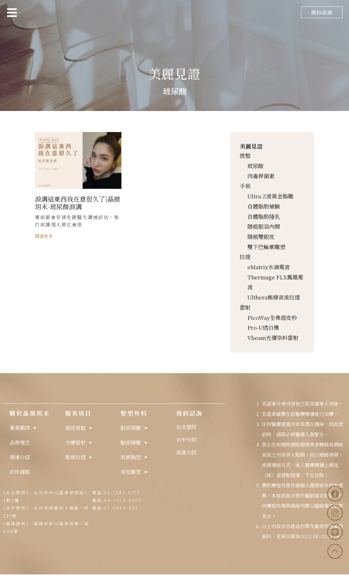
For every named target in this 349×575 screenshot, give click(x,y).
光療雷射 (78, 442)
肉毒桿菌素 (261, 176)
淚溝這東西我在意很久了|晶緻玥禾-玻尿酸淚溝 (77, 202)
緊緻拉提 (78, 457)
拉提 (245, 257)
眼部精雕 (133, 428)
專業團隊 (23, 428)
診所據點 (20, 471)
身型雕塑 (133, 472)
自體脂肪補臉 (263, 206)
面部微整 (78, 428)
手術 (245, 186)
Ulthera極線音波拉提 (273, 297)
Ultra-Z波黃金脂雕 (270, 196)
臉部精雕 (133, 442)
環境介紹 (20, 457)
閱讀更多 (44, 236)
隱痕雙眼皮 (261, 236)
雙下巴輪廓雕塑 (266, 247)
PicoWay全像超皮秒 (272, 317)
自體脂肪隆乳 (263, 216)
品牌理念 (20, 442)
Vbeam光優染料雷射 (273, 338)
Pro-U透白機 (263, 327)
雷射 (245, 307)
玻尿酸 (255, 166)
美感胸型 (133, 457)
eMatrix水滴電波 (268, 267)
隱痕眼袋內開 (263, 226)
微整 (245, 155)
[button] (322, 12)
